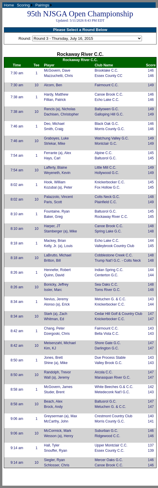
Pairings (42, 5)
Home (9, 5)
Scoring (23, 5)
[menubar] (27, 5)
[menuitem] (9, 5)
